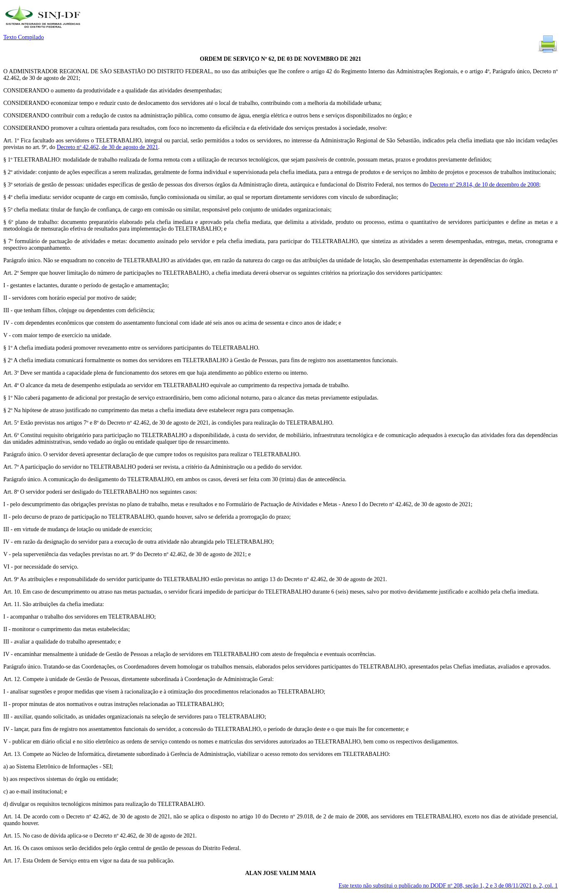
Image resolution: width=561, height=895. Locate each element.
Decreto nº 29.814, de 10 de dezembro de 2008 (484, 184)
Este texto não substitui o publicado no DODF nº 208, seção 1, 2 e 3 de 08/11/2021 (448, 886)
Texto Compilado (23, 37)
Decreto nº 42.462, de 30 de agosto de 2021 (107, 147)
